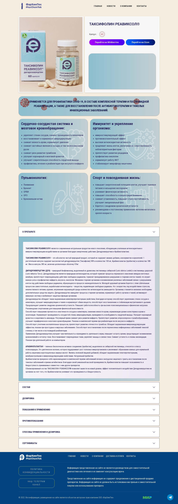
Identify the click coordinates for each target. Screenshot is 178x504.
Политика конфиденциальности (36, 471)
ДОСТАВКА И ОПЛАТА (115, 456)
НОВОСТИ (111, 6)
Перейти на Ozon (140, 42)
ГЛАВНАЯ (98, 6)
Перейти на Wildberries (107, 42)
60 (102, 34)
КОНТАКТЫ (141, 6)
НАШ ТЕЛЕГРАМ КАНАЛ (36, 483)
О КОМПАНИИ (126, 6)
